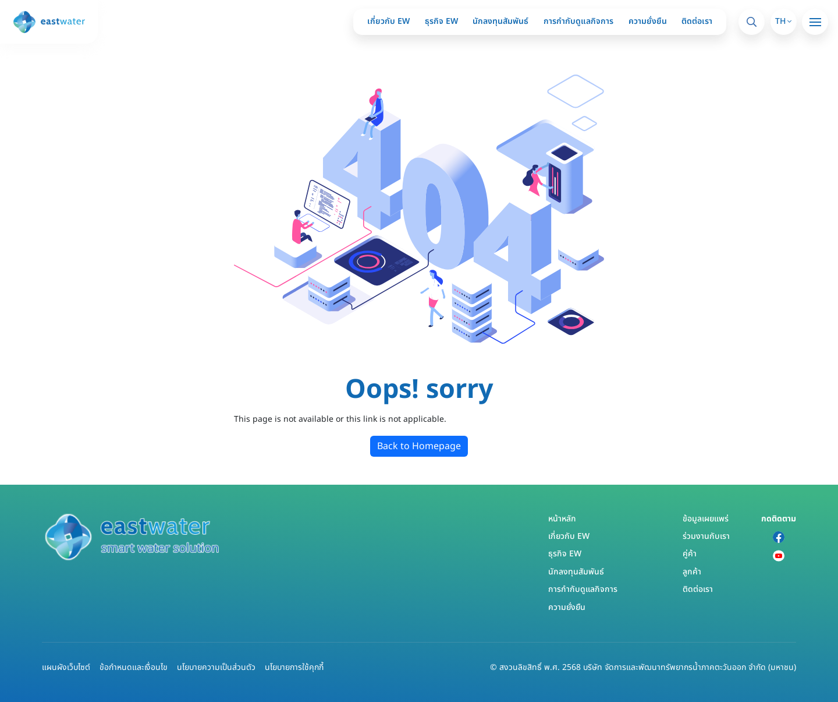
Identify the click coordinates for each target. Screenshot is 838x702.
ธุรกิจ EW (441, 21)
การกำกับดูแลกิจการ (578, 21)
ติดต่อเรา (696, 21)
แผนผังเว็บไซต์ (66, 667)
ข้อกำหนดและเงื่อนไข (134, 667)
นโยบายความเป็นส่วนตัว (216, 667)
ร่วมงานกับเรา (706, 536)
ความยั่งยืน (647, 21)
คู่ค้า (690, 554)
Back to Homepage (419, 446)
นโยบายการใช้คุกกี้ (294, 667)
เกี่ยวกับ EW (388, 21)
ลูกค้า (692, 572)
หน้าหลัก (562, 519)
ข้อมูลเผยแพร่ (706, 519)
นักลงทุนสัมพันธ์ (500, 21)
